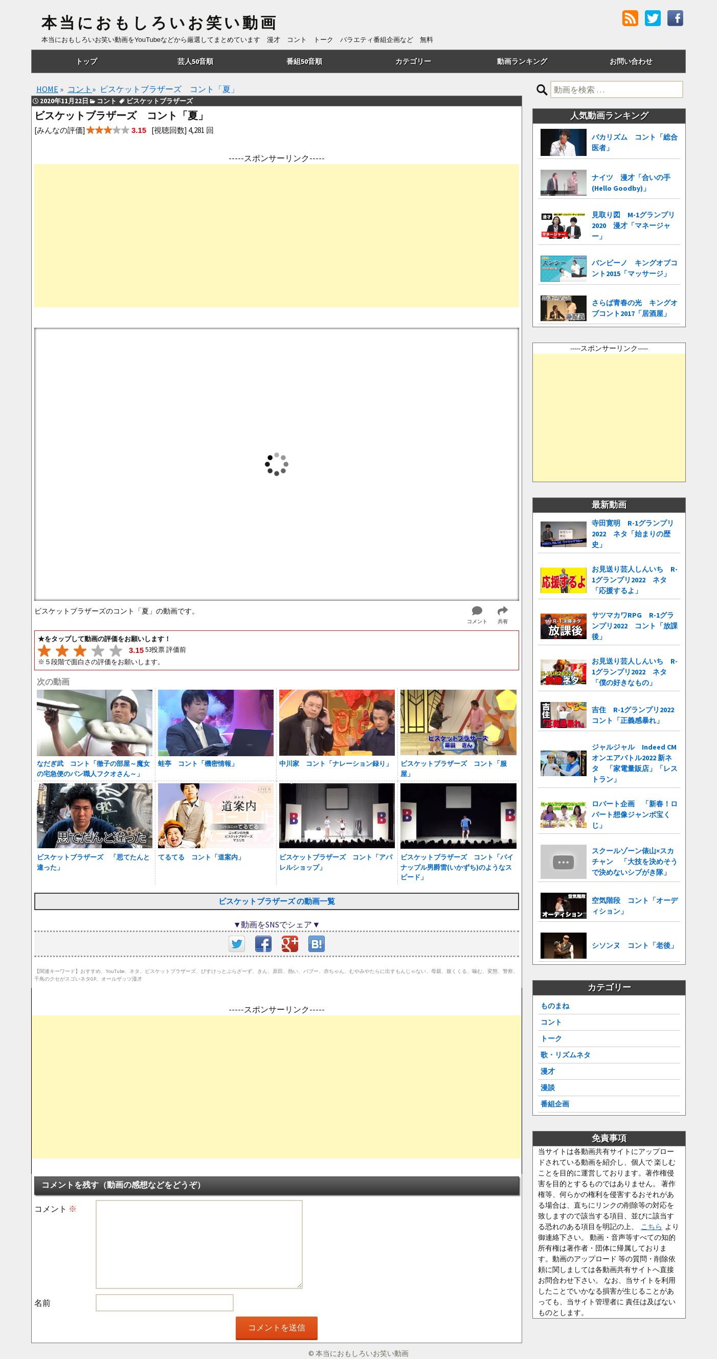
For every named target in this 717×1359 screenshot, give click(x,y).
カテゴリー (413, 61)
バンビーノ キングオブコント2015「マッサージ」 (635, 268)
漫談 (548, 1087)
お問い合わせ (631, 61)
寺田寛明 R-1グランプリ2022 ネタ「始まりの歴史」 (633, 533)
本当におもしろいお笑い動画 (159, 23)
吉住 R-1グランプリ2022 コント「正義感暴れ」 (636, 715)
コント (551, 1022)
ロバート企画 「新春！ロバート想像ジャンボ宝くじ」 (635, 814)
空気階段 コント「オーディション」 (635, 906)
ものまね (555, 1005)
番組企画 (555, 1103)
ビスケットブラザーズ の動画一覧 (276, 901)
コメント (55, 1209)
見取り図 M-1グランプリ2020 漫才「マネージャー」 (633, 225)
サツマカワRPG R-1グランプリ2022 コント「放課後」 (635, 625)
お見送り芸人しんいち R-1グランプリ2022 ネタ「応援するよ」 (635, 579)
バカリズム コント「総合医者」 (635, 142)
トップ (86, 61)
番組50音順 (304, 61)
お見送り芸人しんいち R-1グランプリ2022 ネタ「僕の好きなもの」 (635, 671)
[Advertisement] (276, 235)
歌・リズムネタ (566, 1054)
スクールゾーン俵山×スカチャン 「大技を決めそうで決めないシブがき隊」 (635, 861)
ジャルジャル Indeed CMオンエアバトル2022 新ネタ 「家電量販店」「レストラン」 (635, 763)
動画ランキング (522, 61)
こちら (651, 1226)
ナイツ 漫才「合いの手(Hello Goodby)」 (631, 183)
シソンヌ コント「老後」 (635, 945)
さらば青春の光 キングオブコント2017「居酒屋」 (635, 308)
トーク (551, 1038)
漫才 (548, 1071)
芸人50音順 (195, 61)
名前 (42, 1303)
